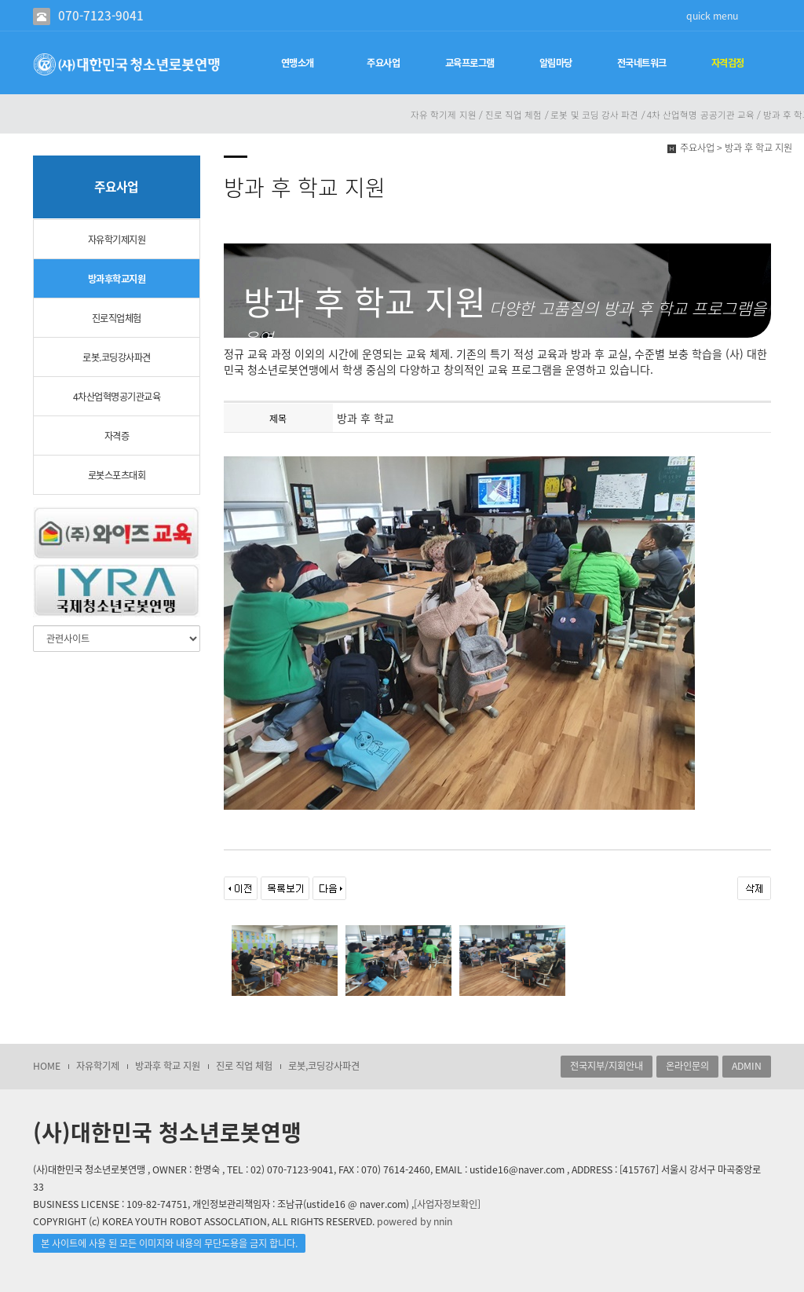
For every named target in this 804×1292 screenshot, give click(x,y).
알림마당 (555, 63)
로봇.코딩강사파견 (116, 357)
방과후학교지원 (117, 279)
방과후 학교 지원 (167, 1066)
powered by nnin (414, 1221)
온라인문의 (687, 1066)
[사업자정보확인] (447, 1204)
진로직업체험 (116, 318)
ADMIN (747, 1066)
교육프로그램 (470, 63)
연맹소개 (297, 63)
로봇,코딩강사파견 (324, 1066)
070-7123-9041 (101, 15)
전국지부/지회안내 (606, 1066)
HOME (46, 1066)
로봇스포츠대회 (117, 475)
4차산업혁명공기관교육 (117, 397)
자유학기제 (97, 1066)
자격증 (117, 436)
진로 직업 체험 (244, 1066)
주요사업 (383, 63)
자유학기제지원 (117, 239)
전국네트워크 (642, 63)
